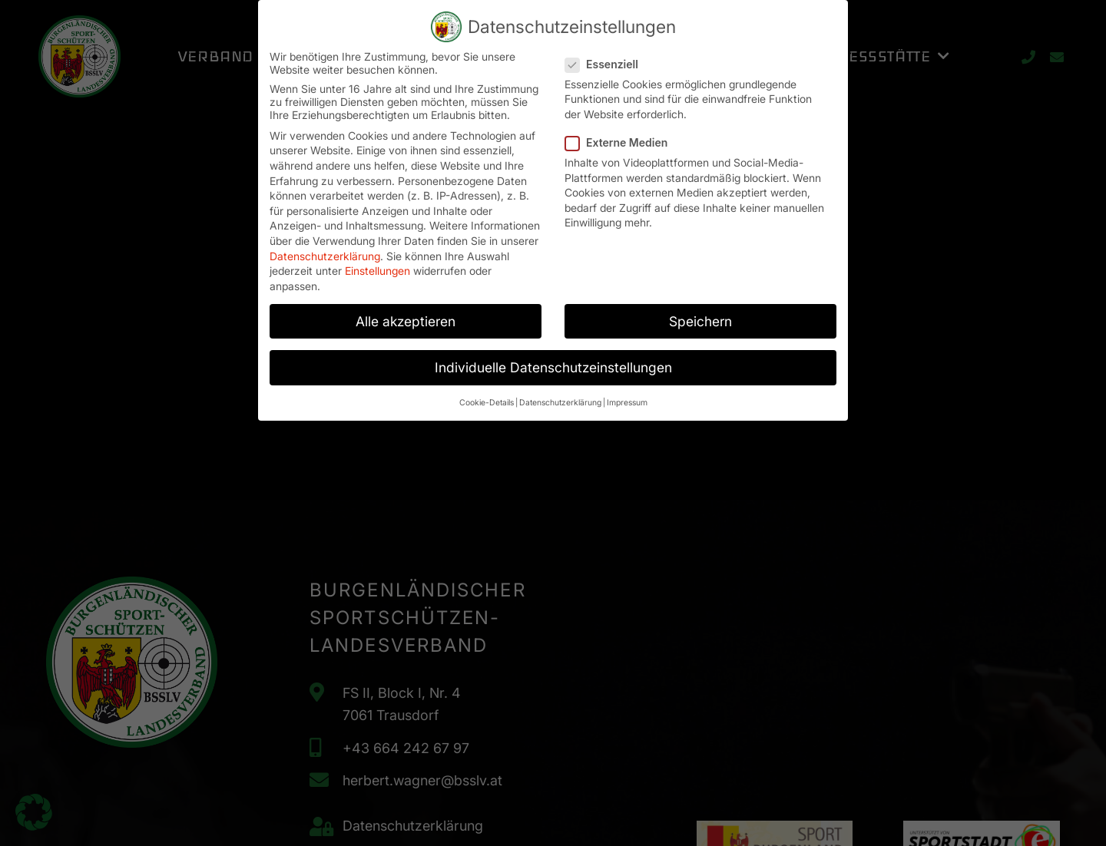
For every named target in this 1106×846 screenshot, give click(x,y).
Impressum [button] (627, 394)
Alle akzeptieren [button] (405, 313)
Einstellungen (377, 262)
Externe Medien (621, 133)
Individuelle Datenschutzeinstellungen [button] (553, 359)
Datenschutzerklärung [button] (560, 394)
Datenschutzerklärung (325, 246)
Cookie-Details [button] (486, 394)
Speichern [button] (700, 313)
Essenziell (606, 55)
